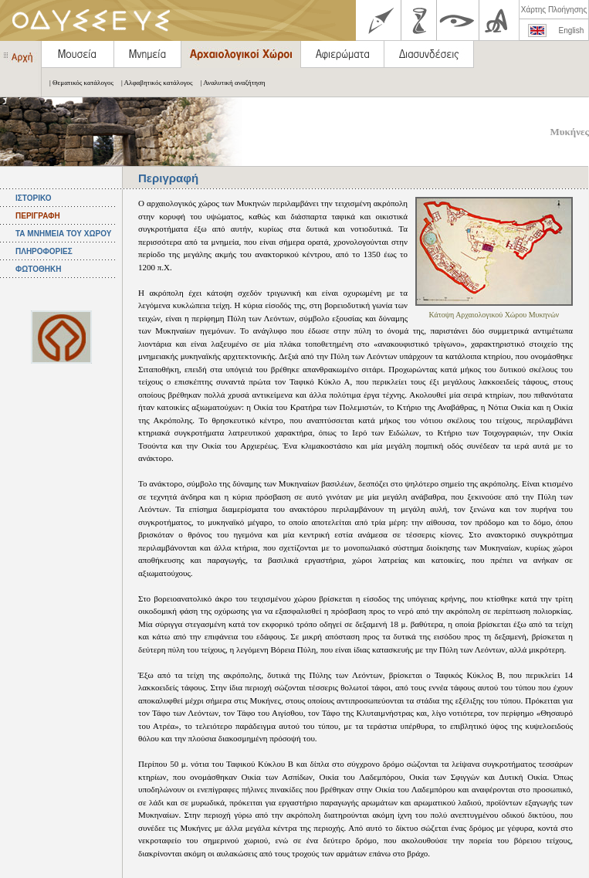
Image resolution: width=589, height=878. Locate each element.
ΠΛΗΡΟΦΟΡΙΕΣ (44, 251)
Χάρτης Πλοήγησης (554, 9)
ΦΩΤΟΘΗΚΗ (38, 269)
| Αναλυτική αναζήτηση (229, 82)
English (571, 30)
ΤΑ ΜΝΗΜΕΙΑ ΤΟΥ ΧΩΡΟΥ (63, 233)
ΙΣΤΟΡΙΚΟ (33, 198)
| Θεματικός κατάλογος (77, 82)
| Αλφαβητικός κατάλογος (153, 82)
